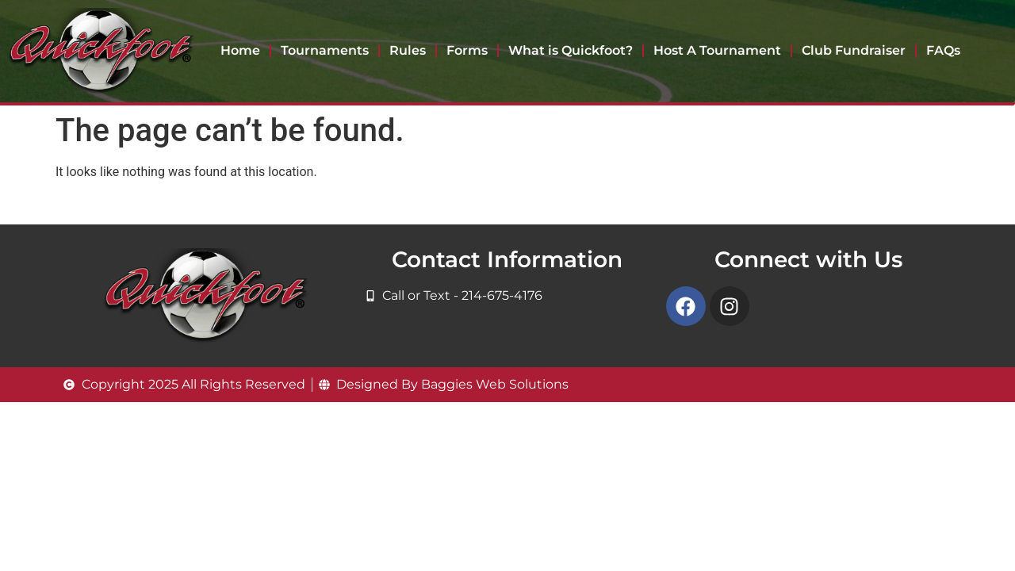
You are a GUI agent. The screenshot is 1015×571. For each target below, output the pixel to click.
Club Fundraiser (854, 50)
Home (240, 50)
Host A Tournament (717, 50)
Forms (467, 50)
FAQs (943, 50)
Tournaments (325, 50)
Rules (407, 50)
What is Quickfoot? (570, 50)
